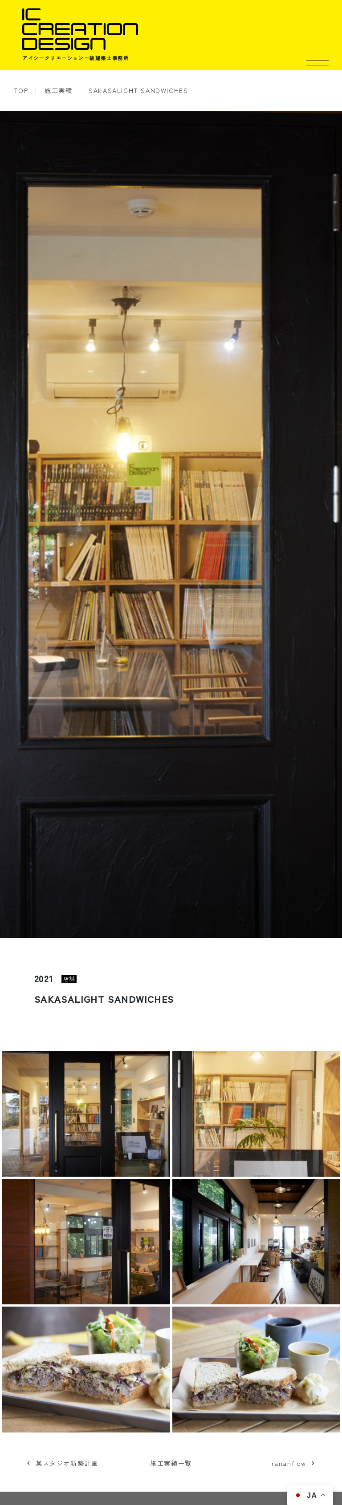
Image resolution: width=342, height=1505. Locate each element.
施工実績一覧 (171, 1463)
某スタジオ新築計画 (67, 1463)
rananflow (289, 1463)
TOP (21, 90)
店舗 (69, 979)
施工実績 (58, 90)
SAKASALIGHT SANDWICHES (138, 90)
